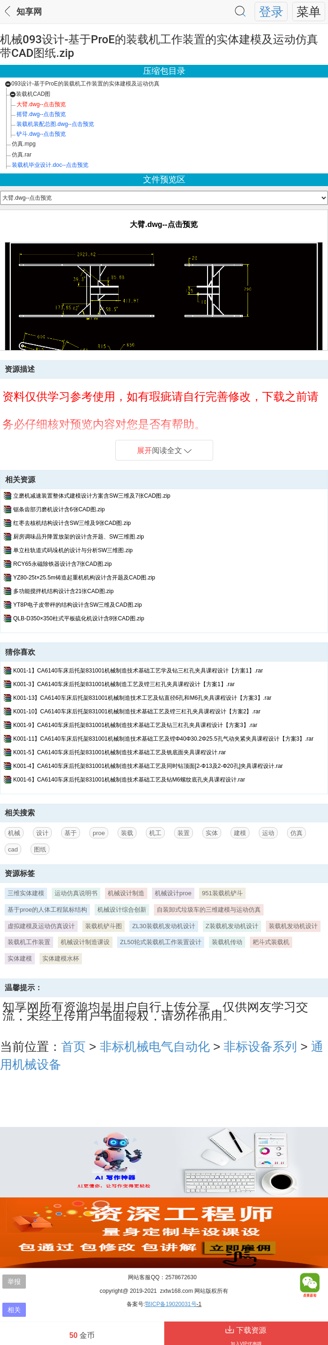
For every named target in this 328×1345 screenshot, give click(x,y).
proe (99, 833)
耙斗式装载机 (271, 942)
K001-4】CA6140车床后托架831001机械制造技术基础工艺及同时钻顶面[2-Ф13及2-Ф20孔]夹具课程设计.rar (148, 766)
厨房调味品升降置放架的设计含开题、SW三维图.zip (78, 536)
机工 (155, 833)
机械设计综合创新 (121, 909)
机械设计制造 (126, 893)
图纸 (40, 849)
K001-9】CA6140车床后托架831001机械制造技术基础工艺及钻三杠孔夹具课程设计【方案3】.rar (135, 725)
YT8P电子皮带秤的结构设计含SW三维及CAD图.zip (77, 605)
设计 (42, 833)
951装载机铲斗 (222, 893)
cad (13, 849)
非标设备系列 (260, 1047)
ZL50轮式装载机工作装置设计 (160, 942)
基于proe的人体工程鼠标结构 (47, 909)
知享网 (29, 11)
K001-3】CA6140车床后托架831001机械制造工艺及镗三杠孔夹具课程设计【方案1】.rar (124, 684)
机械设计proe (173, 893)
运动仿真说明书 (76, 893)
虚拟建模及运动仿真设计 (41, 926)
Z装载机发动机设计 (232, 926)
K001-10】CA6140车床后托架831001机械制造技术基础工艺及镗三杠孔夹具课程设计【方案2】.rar (136, 711)
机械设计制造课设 (85, 942)
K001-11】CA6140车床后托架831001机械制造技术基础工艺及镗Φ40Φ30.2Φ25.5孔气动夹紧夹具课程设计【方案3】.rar (163, 738)
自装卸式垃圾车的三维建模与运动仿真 (209, 909)
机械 (14, 833)
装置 (183, 833)
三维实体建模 (26, 893)
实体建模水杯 (60, 958)
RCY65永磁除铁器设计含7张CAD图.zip (62, 564)
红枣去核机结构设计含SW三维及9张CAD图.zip (72, 523)
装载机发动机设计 (293, 926)
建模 (240, 833)
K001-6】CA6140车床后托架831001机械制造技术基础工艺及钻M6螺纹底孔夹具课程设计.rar (129, 779)
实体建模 (20, 958)
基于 (70, 833)
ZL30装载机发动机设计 (163, 926)
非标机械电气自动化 (155, 1047)
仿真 (296, 833)
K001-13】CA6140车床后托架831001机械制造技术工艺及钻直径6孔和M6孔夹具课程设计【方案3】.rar (142, 698)
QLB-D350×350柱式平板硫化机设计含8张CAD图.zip (78, 618)
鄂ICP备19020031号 (170, 1304)
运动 (268, 833)
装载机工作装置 (29, 942)
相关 (14, 1310)
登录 (271, 12)
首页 (73, 1047)
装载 (127, 833)
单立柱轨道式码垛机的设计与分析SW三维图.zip (73, 550)
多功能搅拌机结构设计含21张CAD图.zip (63, 591)
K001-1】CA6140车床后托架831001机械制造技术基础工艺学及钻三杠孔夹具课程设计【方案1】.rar (138, 670)
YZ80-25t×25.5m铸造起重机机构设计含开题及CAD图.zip (84, 577)
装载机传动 (227, 942)
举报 (14, 1281)
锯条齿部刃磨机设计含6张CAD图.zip (59, 509)
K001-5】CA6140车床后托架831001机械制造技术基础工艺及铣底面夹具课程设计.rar (119, 752)
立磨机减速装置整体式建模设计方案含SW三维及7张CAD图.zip (91, 496)
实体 (212, 833)
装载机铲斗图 (103, 926)
